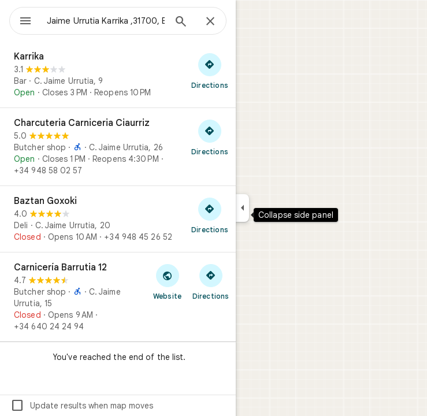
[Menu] (25, 22)
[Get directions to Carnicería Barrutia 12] (210, 281)
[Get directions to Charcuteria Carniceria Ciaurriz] (209, 137)
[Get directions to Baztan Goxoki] (209, 215)
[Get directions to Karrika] (209, 70)
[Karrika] (118, 74)
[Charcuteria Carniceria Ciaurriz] (118, 146)
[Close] (210, 22)
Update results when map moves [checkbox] (81, 406)
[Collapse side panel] (242, 208)
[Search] (181, 23)
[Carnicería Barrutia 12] (118, 296)
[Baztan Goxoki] (118, 219)
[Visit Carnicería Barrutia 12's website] (167, 281)
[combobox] (106, 21)
